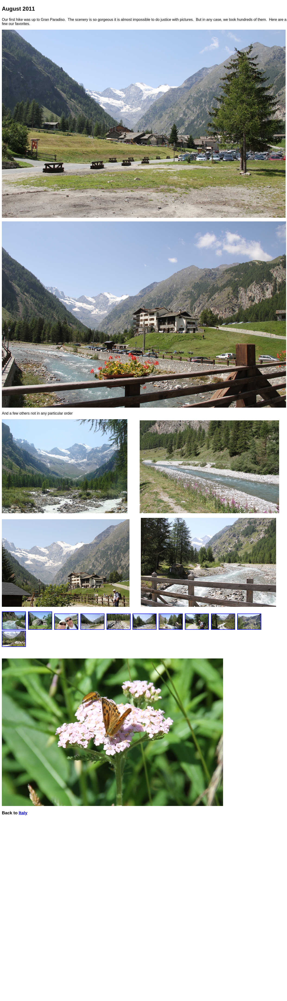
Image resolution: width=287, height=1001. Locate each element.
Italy (23, 812)
